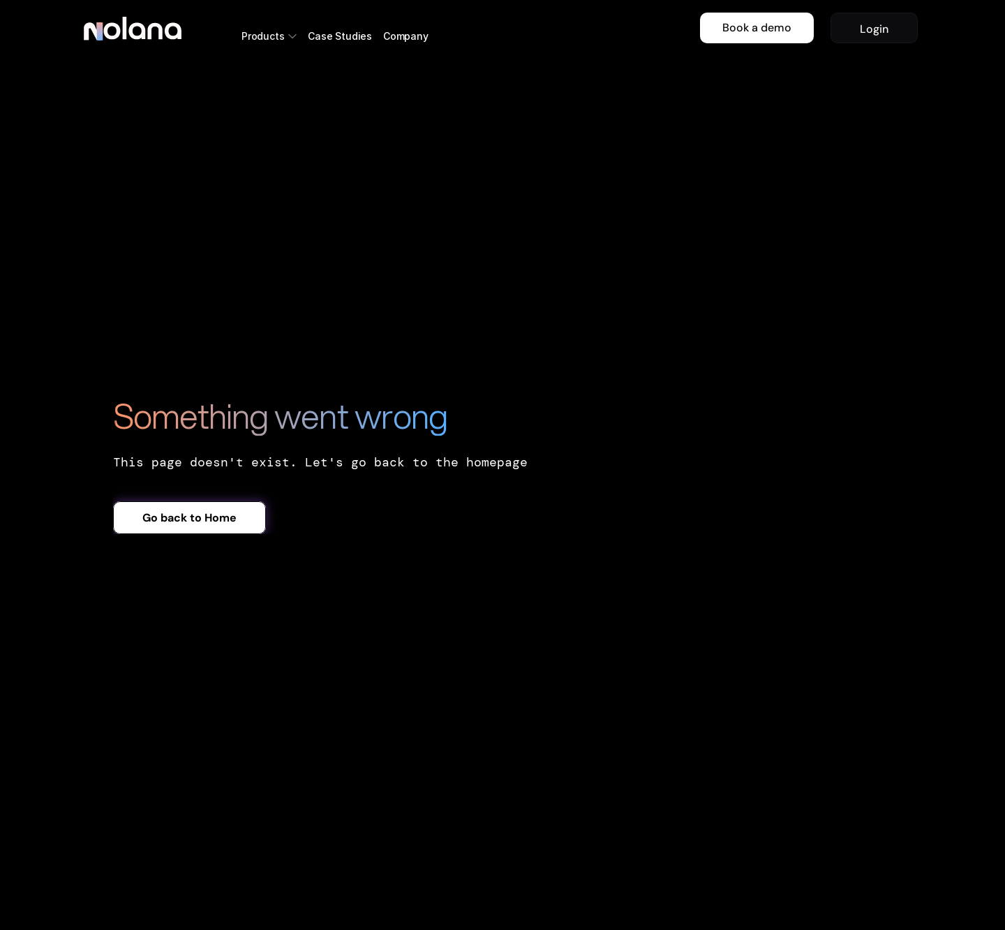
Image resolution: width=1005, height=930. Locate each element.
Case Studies (340, 36)
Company (406, 36)
